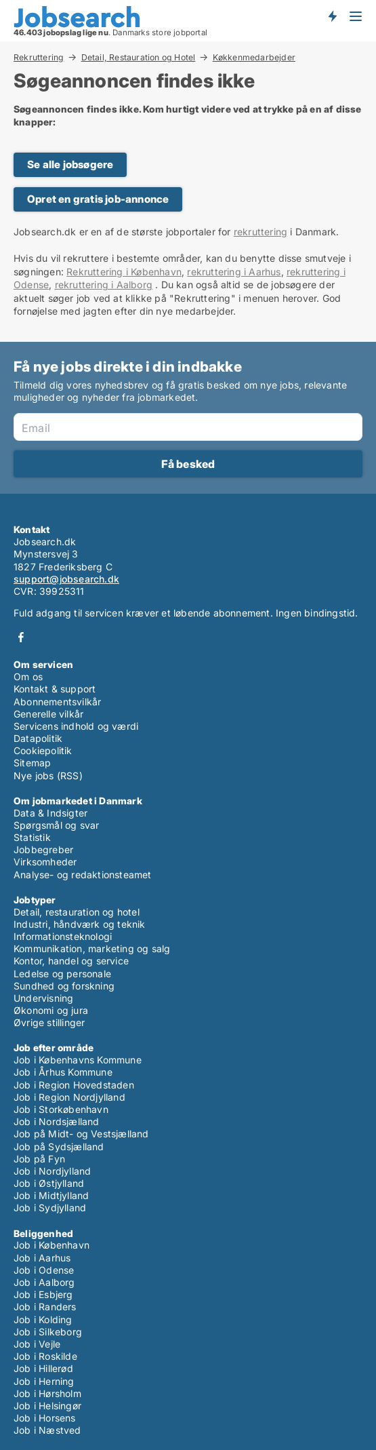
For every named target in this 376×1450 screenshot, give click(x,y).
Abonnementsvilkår (57, 701)
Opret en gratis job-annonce (98, 199)
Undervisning (43, 998)
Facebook (21, 637)
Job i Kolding (43, 1319)
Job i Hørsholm (47, 1393)
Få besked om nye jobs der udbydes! (332, 15)
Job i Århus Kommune (63, 1072)
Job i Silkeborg (48, 1331)
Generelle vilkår (48, 714)
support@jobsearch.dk (66, 579)
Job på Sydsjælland (59, 1146)
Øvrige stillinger (49, 1022)
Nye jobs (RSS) (48, 775)
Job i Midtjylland (51, 1195)
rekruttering (260, 231)
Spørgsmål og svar (56, 825)
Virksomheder (45, 861)
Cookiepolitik (43, 750)
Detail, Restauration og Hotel (138, 57)
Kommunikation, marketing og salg (92, 948)
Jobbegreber (43, 849)
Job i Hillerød (43, 1368)
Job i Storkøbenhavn (61, 1109)
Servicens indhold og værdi (76, 726)
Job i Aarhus (42, 1257)
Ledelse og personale (62, 973)
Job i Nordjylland (52, 1171)
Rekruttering (39, 57)
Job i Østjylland (49, 1183)
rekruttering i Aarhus (233, 271)
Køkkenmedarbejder (254, 58)
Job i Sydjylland (50, 1207)
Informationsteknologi (63, 936)
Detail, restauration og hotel (77, 912)
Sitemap (32, 762)
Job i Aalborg (44, 1282)
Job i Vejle (37, 1344)
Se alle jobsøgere (70, 164)
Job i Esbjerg (43, 1294)
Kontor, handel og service (71, 960)
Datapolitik (38, 738)
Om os (28, 676)
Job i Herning (44, 1381)
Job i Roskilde (45, 1356)
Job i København (51, 1245)
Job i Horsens (45, 1418)
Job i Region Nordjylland (69, 1097)
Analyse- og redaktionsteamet (83, 874)
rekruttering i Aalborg (103, 284)
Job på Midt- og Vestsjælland (81, 1133)
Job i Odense (44, 1270)
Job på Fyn (39, 1158)
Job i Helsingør (47, 1405)
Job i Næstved (47, 1430)
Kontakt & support (55, 688)
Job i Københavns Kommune (78, 1059)
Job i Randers (45, 1306)
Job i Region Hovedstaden (74, 1085)
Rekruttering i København (124, 271)
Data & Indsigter (50, 813)
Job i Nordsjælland (57, 1121)
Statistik (32, 837)
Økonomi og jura (51, 1010)
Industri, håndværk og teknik (80, 924)
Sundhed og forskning (64, 986)
